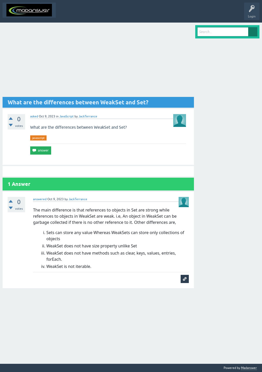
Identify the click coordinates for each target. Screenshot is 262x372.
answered (40, 199)
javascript (38, 137)
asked (34, 116)
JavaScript (66, 116)
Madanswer (249, 368)
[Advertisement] (98, 61)
